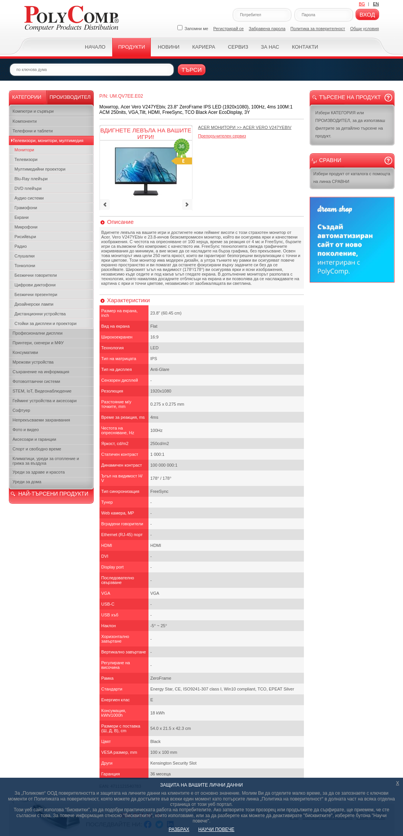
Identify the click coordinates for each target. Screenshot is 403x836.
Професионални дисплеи (38, 333)
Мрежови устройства (33, 362)
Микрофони (26, 227)
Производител (70, 97)
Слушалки (25, 256)
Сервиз (238, 47)
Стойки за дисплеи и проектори (46, 323)
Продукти (131, 47)
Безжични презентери (36, 294)
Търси (192, 69)
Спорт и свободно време (37, 449)
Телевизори (26, 159)
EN (376, 4)
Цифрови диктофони (35, 285)
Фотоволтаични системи (36, 381)
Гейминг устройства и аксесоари (45, 400)
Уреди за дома (27, 481)
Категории (27, 97)
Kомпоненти (25, 121)
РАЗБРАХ (179, 829)
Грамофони (26, 207)
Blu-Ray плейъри (31, 178)
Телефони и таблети (33, 131)
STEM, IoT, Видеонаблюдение (42, 391)
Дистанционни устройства (40, 313)
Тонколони (25, 265)
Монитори (24, 149)
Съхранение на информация (41, 371)
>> (245, 127)
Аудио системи (29, 198)
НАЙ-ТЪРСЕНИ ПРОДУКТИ (53, 494)
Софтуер (21, 410)
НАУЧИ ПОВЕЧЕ (216, 829)
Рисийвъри (25, 236)
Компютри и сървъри (33, 111)
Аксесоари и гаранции (34, 439)
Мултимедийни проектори (40, 169)
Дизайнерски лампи (34, 304)
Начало (95, 47)
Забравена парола (267, 28)
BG (362, 4)
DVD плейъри (28, 188)
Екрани (22, 217)
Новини (168, 47)
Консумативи (25, 352)
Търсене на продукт (350, 97)
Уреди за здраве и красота (39, 472)
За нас (270, 47)
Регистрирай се (228, 28)
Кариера (203, 47)
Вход (367, 14)
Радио (21, 246)
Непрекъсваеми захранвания (41, 420)
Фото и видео (26, 429)
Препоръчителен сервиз (222, 136)
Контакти (305, 47)
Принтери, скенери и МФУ (38, 342)
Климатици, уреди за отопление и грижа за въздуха (46, 460)
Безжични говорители (36, 275)
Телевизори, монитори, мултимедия (48, 140)
